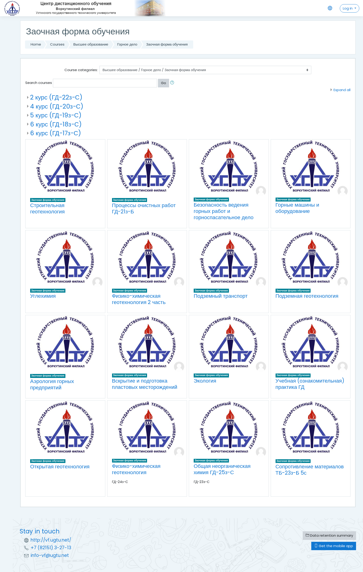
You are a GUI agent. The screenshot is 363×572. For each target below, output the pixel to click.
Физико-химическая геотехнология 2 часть (139, 299)
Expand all (342, 89)
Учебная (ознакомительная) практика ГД (310, 384)
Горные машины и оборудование (297, 208)
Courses (57, 44)
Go (163, 82)
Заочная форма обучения (167, 44)
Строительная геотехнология (47, 208)
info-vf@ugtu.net (50, 555)
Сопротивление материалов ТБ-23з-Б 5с (310, 469)
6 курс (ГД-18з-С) (56, 124)
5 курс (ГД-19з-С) (55, 115)
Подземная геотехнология (307, 296)
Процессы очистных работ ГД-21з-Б (144, 208)
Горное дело (127, 44)
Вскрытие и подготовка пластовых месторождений (144, 384)
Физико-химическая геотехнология (136, 469)
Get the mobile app (333, 545)
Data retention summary (329, 535)
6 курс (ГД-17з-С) (55, 133)
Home (36, 44)
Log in (348, 8)
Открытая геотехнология (60, 466)
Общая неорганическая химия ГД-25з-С (222, 469)
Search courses (38, 82)
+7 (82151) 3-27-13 (51, 548)
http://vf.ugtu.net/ (51, 540)
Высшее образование (90, 44)
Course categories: (81, 69)
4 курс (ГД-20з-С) (56, 106)
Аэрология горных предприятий (52, 384)
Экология (205, 380)
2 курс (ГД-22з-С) (56, 97)
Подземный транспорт (221, 296)
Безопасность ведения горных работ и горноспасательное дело (224, 211)
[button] (173, 83)
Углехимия (43, 296)
